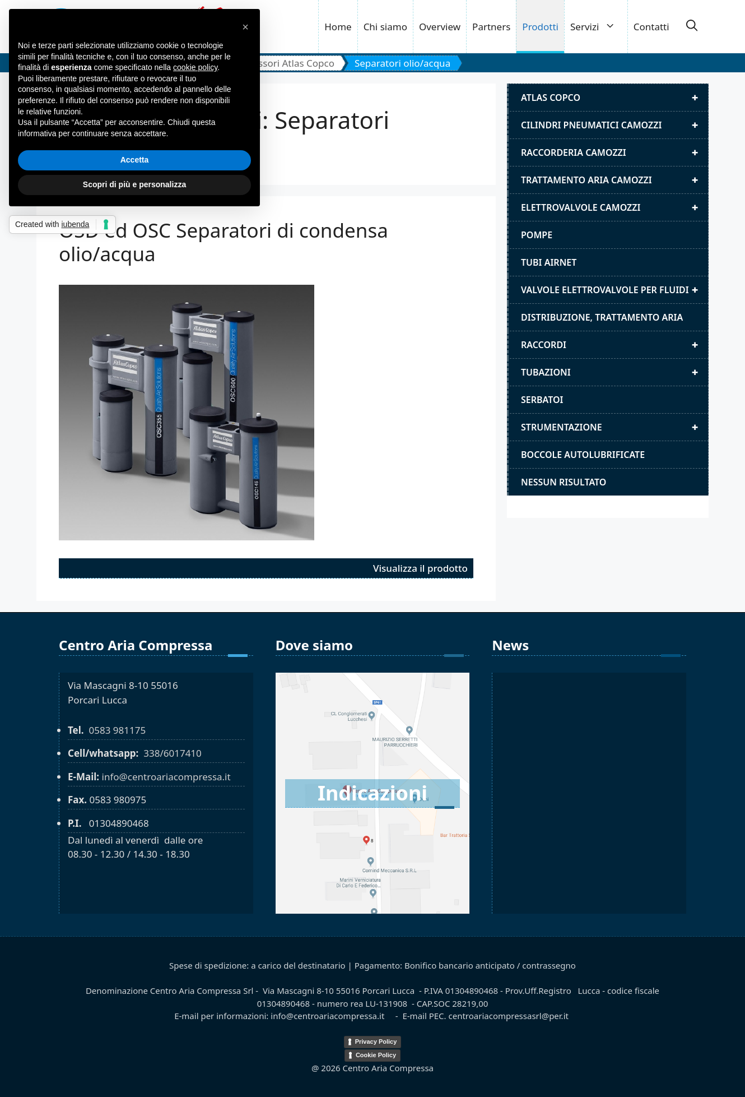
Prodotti (540, 26)
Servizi (598, 26)
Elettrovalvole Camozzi (614, 207)
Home (337, 26)
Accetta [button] (134, 159)
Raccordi (614, 344)
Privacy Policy (376, 1041)
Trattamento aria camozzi (614, 179)
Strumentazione (614, 427)
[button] (692, 27)
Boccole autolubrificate (583, 454)
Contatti (651, 26)
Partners (491, 26)
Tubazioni (614, 372)
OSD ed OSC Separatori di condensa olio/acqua (223, 242)
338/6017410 (172, 753)
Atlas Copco (614, 97)
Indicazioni (372, 793)
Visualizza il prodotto (420, 568)
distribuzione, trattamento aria (602, 317)
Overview (439, 26)
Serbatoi (542, 400)
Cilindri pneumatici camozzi (614, 125)
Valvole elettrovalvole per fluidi (614, 289)
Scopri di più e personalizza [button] (134, 184)
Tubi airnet (548, 262)
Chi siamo (385, 26)
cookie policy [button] (195, 67)
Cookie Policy (376, 1055)
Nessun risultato (563, 482)
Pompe (536, 235)
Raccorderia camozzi (614, 152)
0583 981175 (117, 730)
